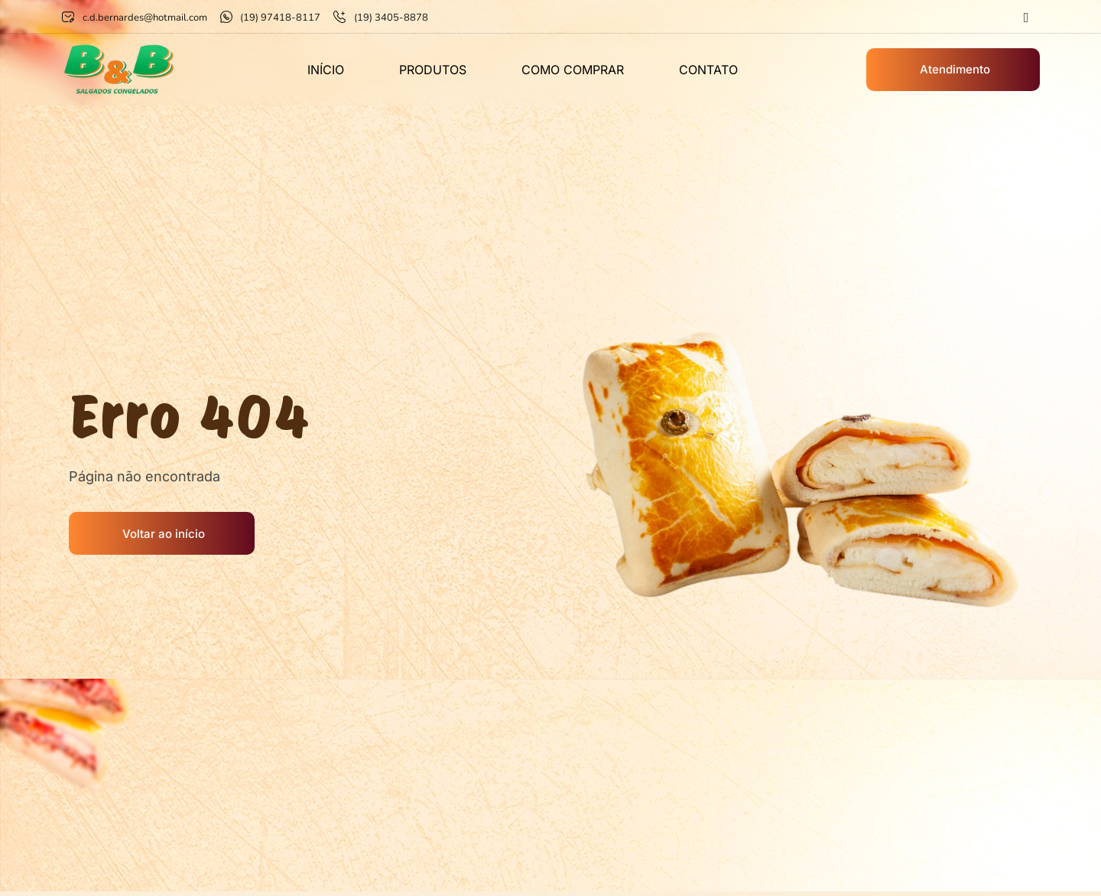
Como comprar (572, 69)
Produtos (432, 69)
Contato (708, 69)
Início (325, 69)
